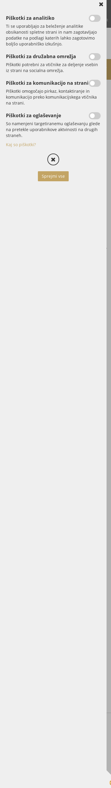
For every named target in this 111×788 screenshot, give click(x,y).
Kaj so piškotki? (21, 144)
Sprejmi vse (53, 176)
